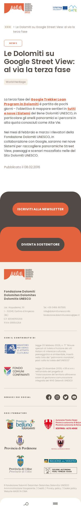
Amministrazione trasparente (19, 488)
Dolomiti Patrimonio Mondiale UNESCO (18, 8)
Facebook (49, 397)
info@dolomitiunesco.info (57, 311)
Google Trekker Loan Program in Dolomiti (35, 101)
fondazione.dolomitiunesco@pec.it (62, 315)
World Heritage (16, 82)
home (40, 503)
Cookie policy (70, 488)
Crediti (40, 488)
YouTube (74, 397)
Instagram (57, 397)
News (13, 43)
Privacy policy (54, 488)
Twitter (66, 397)
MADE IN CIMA (20, 491)
